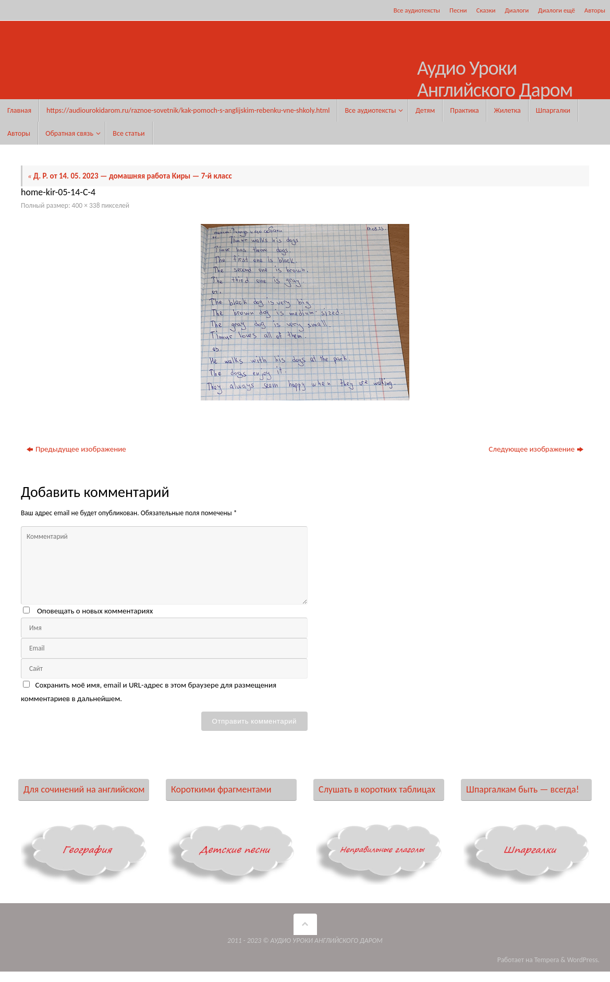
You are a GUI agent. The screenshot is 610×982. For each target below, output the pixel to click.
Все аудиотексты (417, 10)
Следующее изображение (536, 449)
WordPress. (583, 959)
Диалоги (517, 10)
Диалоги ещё (556, 10)
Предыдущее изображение (76, 449)
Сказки (485, 10)
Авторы (594, 10)
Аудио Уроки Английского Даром (494, 79)
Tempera (546, 959)
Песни (458, 10)
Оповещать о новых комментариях (95, 611)
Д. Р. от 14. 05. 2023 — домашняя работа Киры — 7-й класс (130, 176)
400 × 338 (86, 205)
